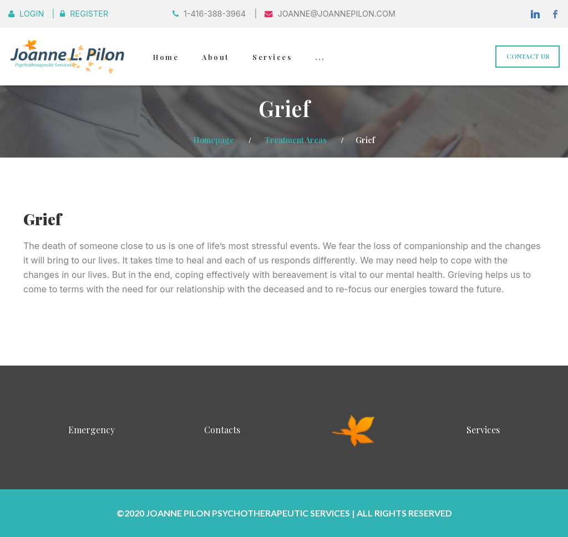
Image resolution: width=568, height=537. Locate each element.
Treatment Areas (296, 139)
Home (166, 57)
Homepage (213, 139)
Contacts (222, 429)
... (319, 57)
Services (272, 57)
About (215, 57)
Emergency (91, 429)
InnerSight (353, 429)
